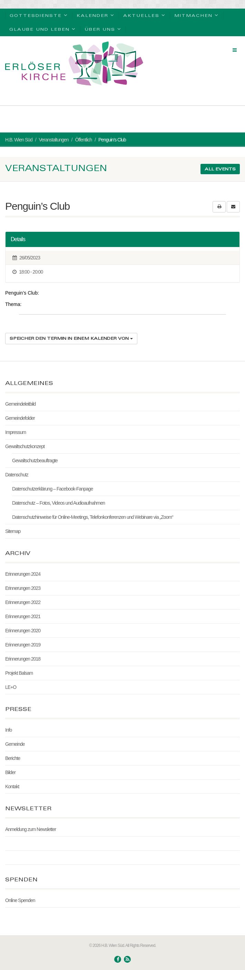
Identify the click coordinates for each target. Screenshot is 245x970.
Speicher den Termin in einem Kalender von (71, 338)
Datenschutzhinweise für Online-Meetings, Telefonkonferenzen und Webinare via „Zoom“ (92, 517)
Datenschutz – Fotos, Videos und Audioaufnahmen (58, 503)
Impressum (15, 432)
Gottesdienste (39, 15)
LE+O (10, 687)
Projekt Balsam (19, 673)
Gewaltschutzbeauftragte (35, 460)
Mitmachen (196, 15)
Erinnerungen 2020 (22, 630)
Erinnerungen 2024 (22, 574)
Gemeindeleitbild (20, 404)
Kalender (96, 15)
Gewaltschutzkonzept (25, 446)
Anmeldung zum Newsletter (30, 829)
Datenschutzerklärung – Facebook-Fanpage (52, 489)
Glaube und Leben (42, 28)
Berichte (12, 758)
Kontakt (12, 786)
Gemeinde (15, 744)
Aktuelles (144, 15)
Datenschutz (16, 474)
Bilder (10, 772)
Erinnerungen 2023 (22, 588)
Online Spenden (20, 900)
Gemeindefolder (20, 418)
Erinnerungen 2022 (22, 602)
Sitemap (12, 531)
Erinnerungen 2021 (22, 616)
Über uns (103, 28)
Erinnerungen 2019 (22, 644)
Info (8, 730)
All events (220, 169)
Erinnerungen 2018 (22, 659)
